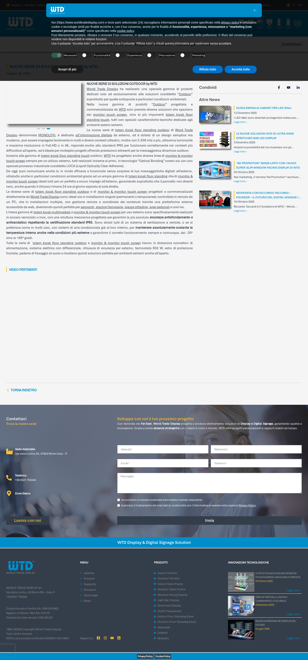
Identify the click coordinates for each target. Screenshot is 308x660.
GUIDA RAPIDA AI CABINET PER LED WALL (264, 108)
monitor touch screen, (110, 115)
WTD (122, 109)
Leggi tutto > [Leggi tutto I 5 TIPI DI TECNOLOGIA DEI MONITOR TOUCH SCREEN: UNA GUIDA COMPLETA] (294, 590)
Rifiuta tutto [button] (207, 69)
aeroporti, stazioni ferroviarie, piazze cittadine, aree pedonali (125, 207)
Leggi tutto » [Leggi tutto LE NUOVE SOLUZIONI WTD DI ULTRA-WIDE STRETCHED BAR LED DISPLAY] (240, 151)
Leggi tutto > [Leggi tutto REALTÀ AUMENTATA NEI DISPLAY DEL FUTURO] (294, 638)
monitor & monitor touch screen (122, 192)
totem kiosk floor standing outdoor (142, 130)
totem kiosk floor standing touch (65, 156)
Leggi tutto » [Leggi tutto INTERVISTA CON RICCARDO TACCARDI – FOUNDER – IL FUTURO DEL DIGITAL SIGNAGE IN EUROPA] (240, 210)
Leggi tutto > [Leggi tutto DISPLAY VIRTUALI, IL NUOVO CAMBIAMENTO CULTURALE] (294, 614)
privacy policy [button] (230, 22)
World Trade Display (102, 89)
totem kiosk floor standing (148, 176)
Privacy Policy (247, 505)
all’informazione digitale (94, 135)
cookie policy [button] (125, 31)
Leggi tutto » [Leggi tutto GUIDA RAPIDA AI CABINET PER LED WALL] (240, 121)
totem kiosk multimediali (52, 212)
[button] (254, 10)
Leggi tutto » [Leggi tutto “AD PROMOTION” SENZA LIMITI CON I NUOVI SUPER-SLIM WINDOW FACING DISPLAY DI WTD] (240, 181)
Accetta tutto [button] (240, 69)
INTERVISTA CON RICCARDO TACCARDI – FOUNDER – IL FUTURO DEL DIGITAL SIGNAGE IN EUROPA (268, 197)
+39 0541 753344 (16, 597)
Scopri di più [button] (67, 69)
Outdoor (185, 94)
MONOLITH (46, 135)
